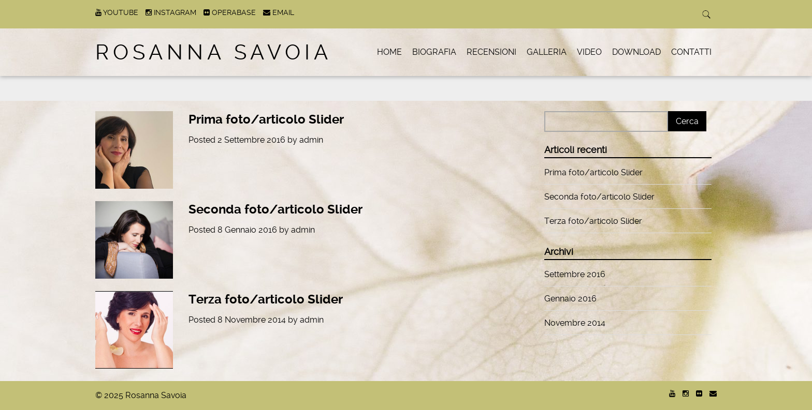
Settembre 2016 (574, 274)
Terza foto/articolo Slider (266, 299)
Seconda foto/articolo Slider (276, 209)
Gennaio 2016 (570, 298)
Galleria (547, 52)
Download (636, 52)
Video (589, 52)
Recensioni (491, 52)
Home (389, 52)
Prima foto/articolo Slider (266, 119)
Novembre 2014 (574, 323)
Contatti (691, 52)
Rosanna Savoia (213, 52)
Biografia (434, 52)
